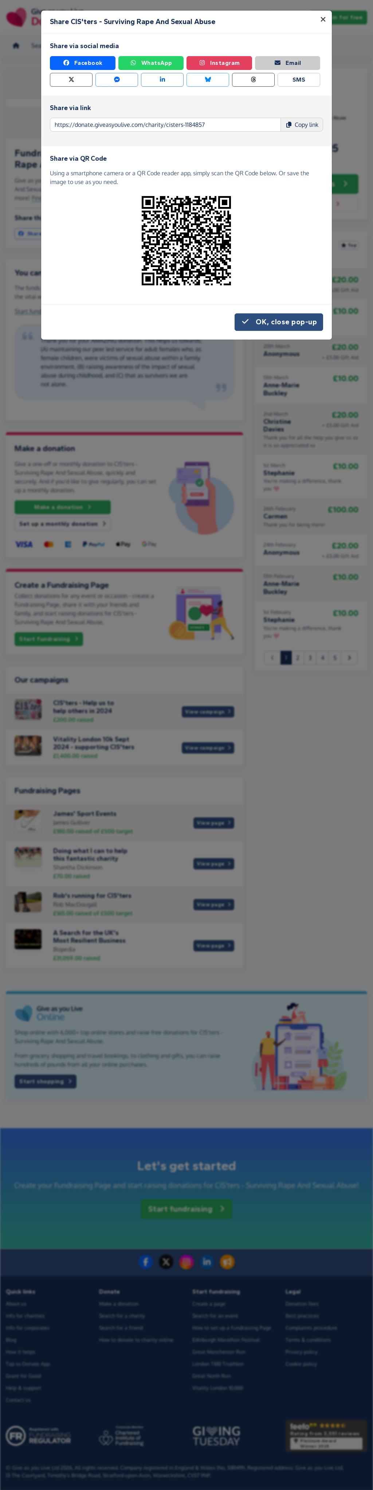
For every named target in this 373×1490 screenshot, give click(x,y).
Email (287, 63)
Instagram (219, 63)
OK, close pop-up (279, 322)
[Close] (323, 19)
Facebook (83, 63)
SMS (299, 79)
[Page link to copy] (165, 125)
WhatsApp (151, 63)
